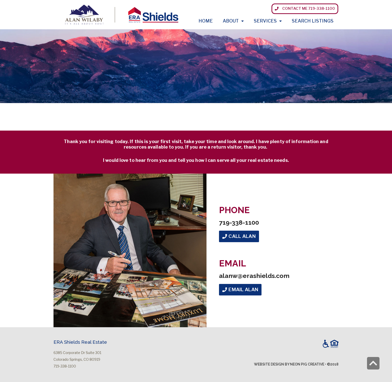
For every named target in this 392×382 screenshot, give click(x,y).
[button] (305, 9)
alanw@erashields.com (254, 275)
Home (205, 21)
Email (232, 263)
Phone (234, 210)
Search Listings (313, 21)
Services (268, 21)
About (233, 21)
